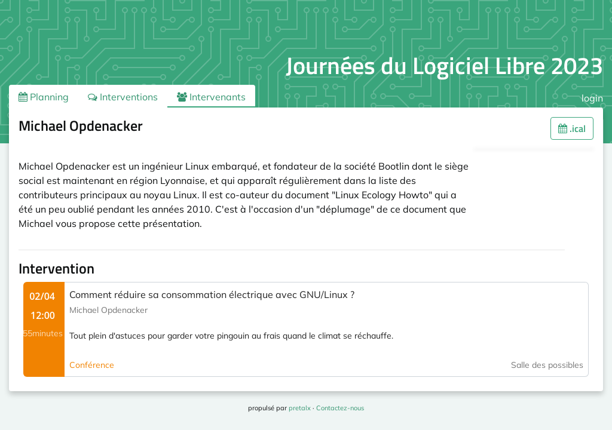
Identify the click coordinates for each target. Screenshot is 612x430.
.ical (572, 128)
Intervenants (211, 97)
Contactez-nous (340, 408)
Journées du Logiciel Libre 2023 (444, 65)
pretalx (300, 408)
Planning (44, 97)
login (592, 98)
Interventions (123, 97)
